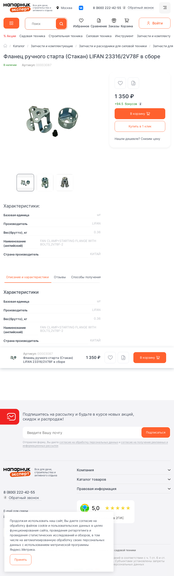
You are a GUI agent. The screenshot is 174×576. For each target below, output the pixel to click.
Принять (20, 559)
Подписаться (155, 432)
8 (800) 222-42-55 (107, 8)
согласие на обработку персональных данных (88, 442)
